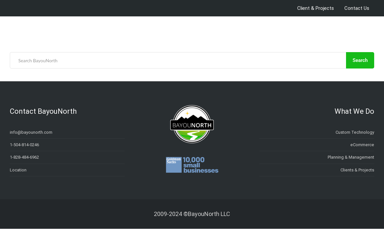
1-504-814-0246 (24, 144)
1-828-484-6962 (24, 157)
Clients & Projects (357, 169)
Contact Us (356, 8)
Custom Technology (355, 132)
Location (18, 169)
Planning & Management (351, 157)
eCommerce (362, 144)
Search (360, 60)
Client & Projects (315, 8)
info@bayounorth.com (31, 132)
